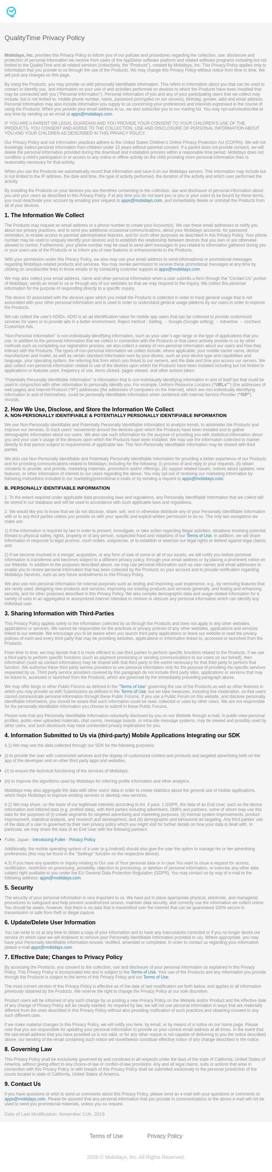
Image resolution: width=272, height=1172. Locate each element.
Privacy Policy (82, 839)
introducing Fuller (49, 839)
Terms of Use (199, 535)
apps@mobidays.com (91, 114)
